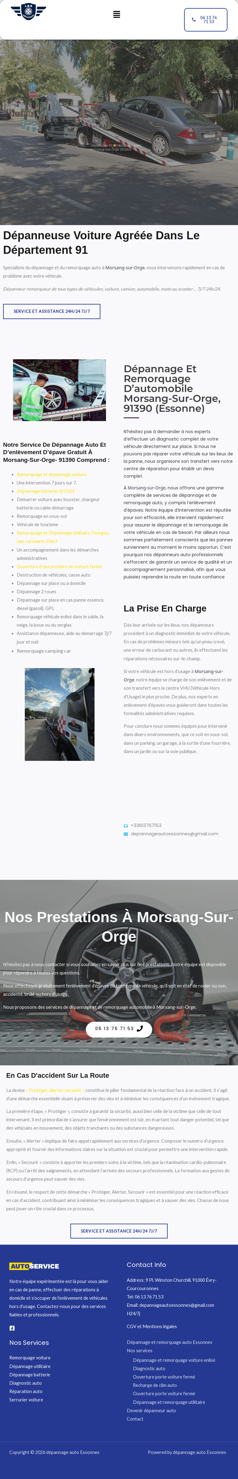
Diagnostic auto (25, 1383)
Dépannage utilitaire (30, 1366)
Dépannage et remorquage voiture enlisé (174, 1360)
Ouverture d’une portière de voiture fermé (59, 566)
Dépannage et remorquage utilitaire (169, 1402)
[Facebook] (12, 1328)
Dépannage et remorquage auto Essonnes (169, 1342)
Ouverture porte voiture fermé (164, 1376)
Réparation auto (25, 1391)
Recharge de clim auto (155, 1385)
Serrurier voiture (26, 1399)
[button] (116, 14)
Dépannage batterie (29, 1374)
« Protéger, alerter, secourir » (55, 1090)
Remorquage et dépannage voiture (51, 474)
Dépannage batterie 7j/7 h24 (45, 491)
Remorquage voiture (30, 1357)
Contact (135, 1418)
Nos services (139, 1350)
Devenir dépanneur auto (151, 1410)
